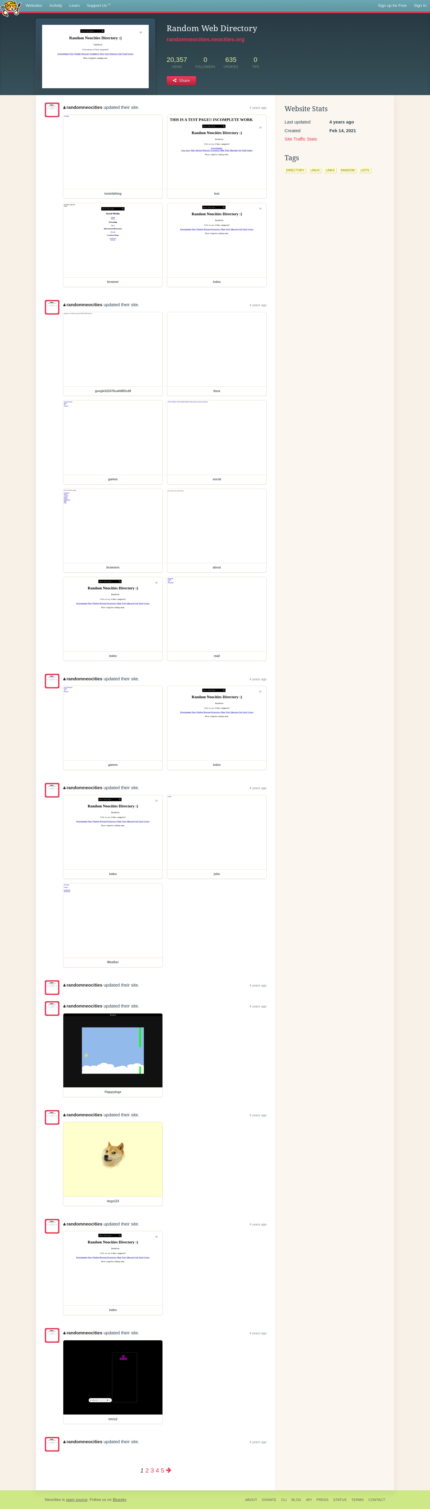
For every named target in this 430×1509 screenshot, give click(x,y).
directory (295, 170)
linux (315, 170)
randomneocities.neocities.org (206, 39)
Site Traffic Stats (301, 138)
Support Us (98, 5)
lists (364, 170)
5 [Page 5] (162, 1470)
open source (76, 1499)
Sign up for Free (392, 5)
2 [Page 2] (147, 1470)
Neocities (53, 1499)
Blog (296, 1500)
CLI (284, 1500)
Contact (376, 1500)
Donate (269, 1500)
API (309, 1500)
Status (340, 1500)
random (348, 170)
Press (322, 1500)
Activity (55, 5)
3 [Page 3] (152, 1470)
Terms (357, 1500)
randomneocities (82, 107)
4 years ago (258, 107)
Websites (34, 5)
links (329, 170)
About (251, 1500)
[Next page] (168, 1470)
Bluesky (119, 1499)
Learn (74, 5)
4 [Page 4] (157, 1470)
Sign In (420, 5)
